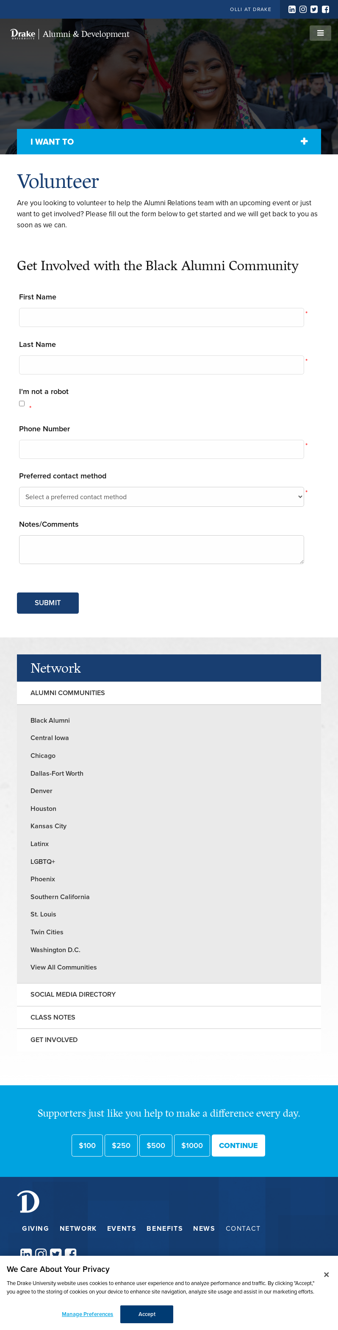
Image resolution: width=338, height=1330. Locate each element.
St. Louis (43, 914)
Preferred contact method (62, 475)
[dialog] (169, 1293)
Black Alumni (50, 720)
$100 (87, 1145)
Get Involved (54, 1040)
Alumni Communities (67, 693)
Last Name (37, 344)
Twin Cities (47, 932)
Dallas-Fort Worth (56, 773)
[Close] (326, 1274)
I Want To (52, 141)
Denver (41, 791)
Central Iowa (49, 738)
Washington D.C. (55, 950)
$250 (121, 1145)
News (204, 1228)
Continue (238, 1145)
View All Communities (63, 967)
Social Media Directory (73, 994)
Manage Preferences (87, 1314)
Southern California (60, 897)
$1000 (192, 1145)
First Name (37, 296)
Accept (147, 1314)
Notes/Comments (49, 524)
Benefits (165, 1228)
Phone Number (44, 428)
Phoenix (42, 879)
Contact (243, 1228)
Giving (36, 1228)
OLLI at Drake (251, 9)
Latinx (39, 844)
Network (55, 668)
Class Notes (52, 1017)
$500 (156, 1145)
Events (122, 1228)
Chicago (42, 755)
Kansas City (48, 826)
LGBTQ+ (42, 861)
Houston (43, 808)
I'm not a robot (44, 391)
